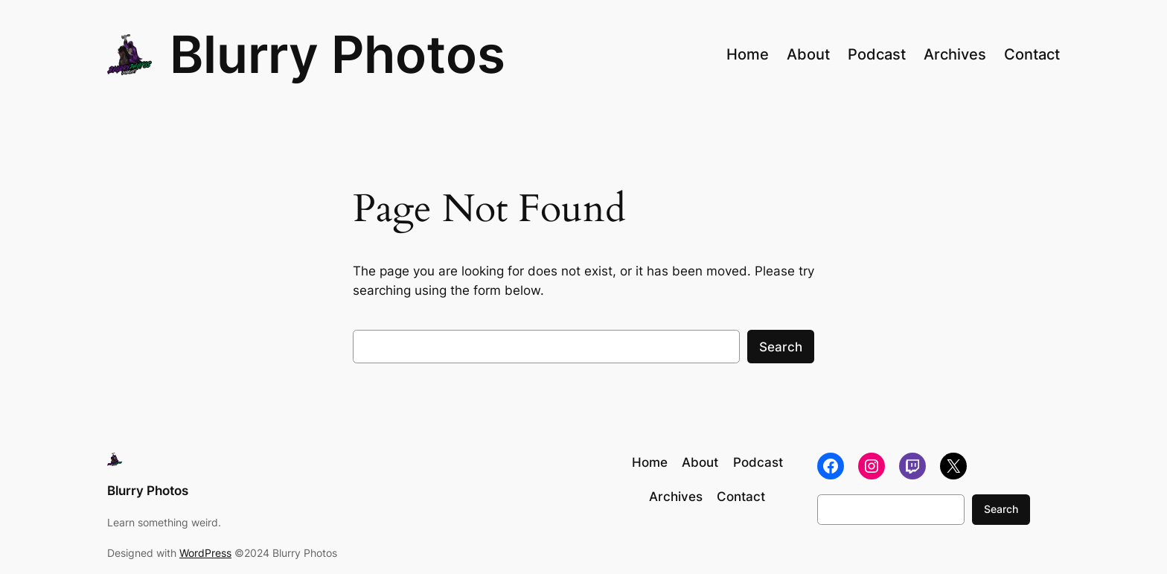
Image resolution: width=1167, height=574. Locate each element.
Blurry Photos (337, 54)
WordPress (205, 552)
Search (780, 346)
